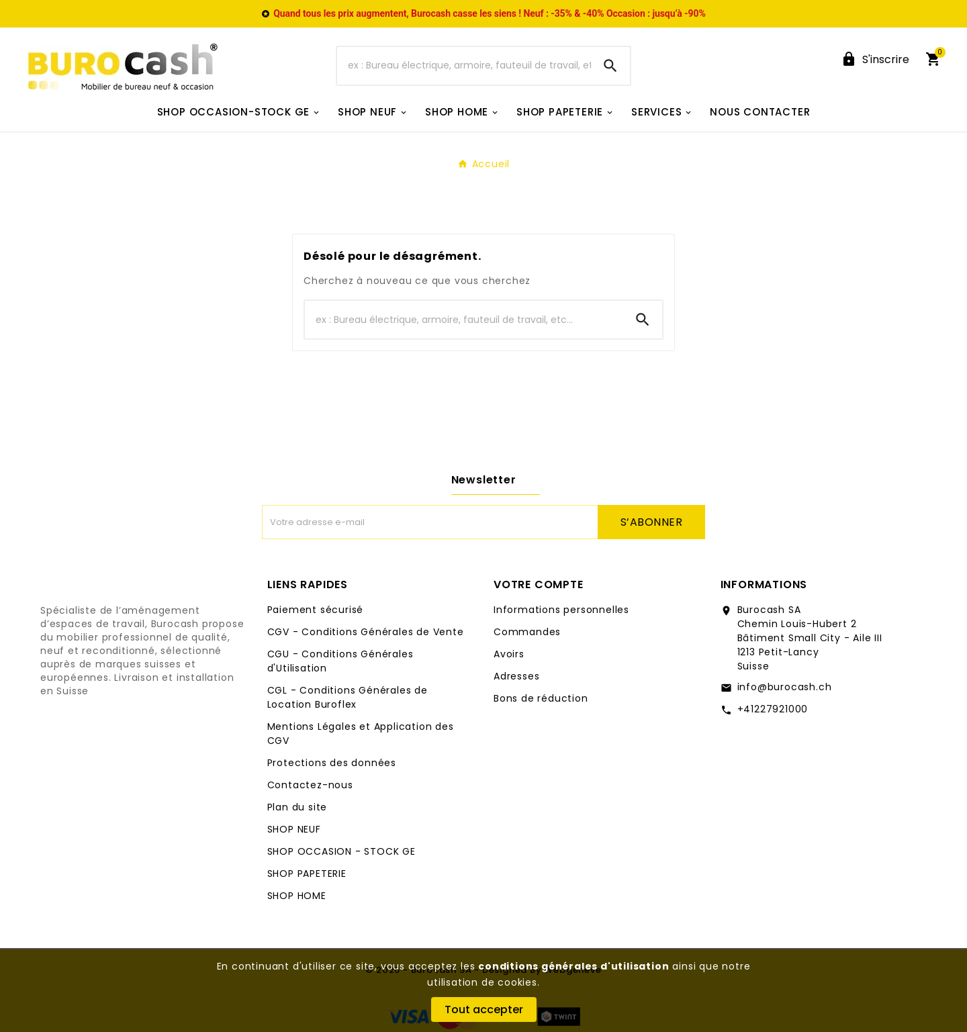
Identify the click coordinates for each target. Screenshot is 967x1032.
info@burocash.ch (784, 687)
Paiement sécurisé (315, 609)
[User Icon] (875, 59)
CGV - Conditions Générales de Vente (365, 632)
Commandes (527, 632)
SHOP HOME (296, 895)
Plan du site (297, 807)
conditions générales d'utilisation (573, 966)
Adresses (516, 676)
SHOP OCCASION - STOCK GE (341, 851)
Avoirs (509, 654)
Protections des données (331, 762)
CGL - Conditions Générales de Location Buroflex (347, 697)
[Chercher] (464, 66)
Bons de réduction (541, 698)
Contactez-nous (310, 785)
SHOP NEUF (294, 829)
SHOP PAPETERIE (307, 873)
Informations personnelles (561, 609)
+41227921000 (773, 709)
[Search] (610, 66)
